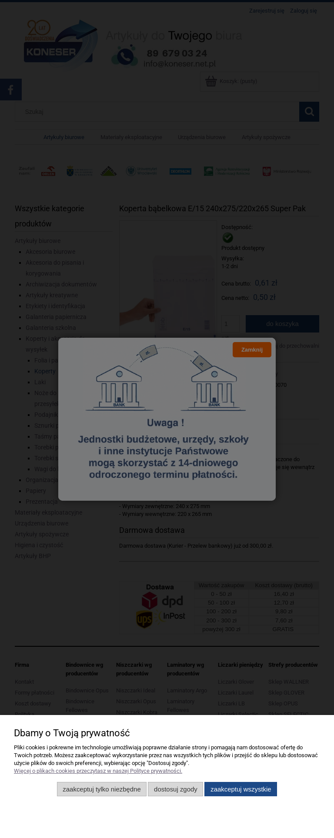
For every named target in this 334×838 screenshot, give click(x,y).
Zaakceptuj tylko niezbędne (101, 789)
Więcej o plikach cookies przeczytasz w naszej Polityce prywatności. (98, 771)
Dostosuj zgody (175, 789)
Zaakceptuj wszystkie (240, 789)
